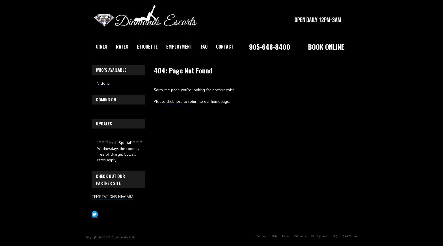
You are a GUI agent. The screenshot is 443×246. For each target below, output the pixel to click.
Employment (179, 46)
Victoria (103, 83)
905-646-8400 (269, 46)
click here (175, 101)
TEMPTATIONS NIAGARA (112, 196)
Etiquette (147, 46)
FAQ (204, 46)
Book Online (326, 46)
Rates (122, 46)
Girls (101, 46)
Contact (225, 46)
